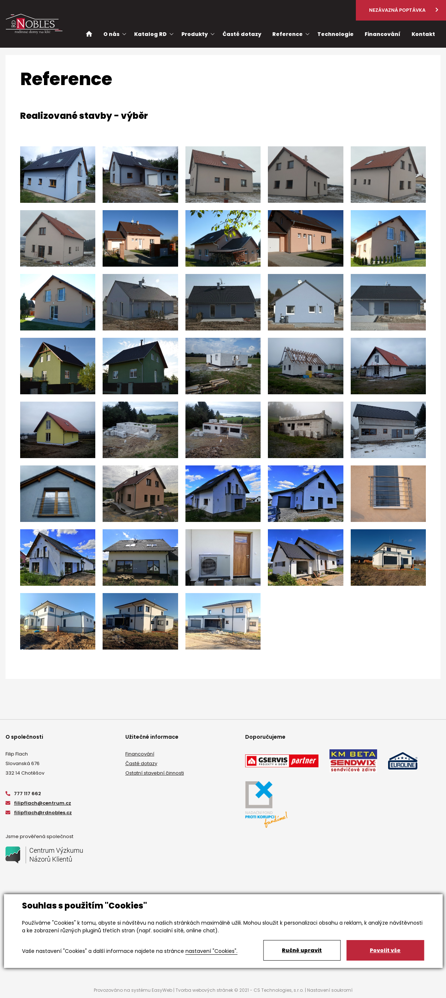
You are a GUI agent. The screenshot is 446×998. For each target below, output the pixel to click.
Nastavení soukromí (330, 990)
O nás (111, 34)
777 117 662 (23, 793)
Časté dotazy (141, 763)
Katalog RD (150, 34)
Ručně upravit (302, 950)
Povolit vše (385, 950)
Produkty (194, 34)
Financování (139, 753)
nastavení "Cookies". (211, 951)
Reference (287, 34)
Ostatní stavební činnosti (154, 772)
